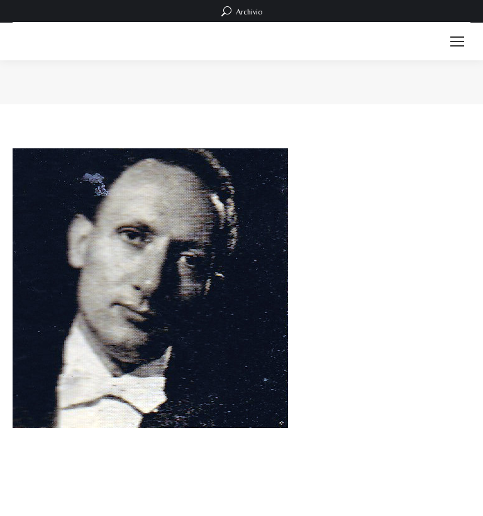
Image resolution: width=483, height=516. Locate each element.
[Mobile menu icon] (457, 41)
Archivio (242, 11)
